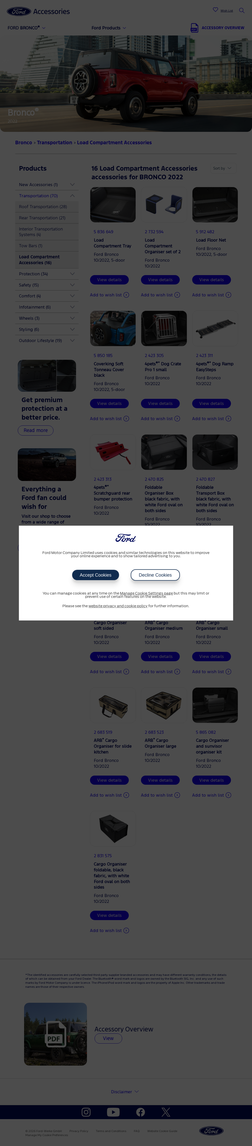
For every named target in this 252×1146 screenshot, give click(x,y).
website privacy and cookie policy (118, 606)
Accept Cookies (95, 575)
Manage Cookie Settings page (146, 593)
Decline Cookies (155, 575)
